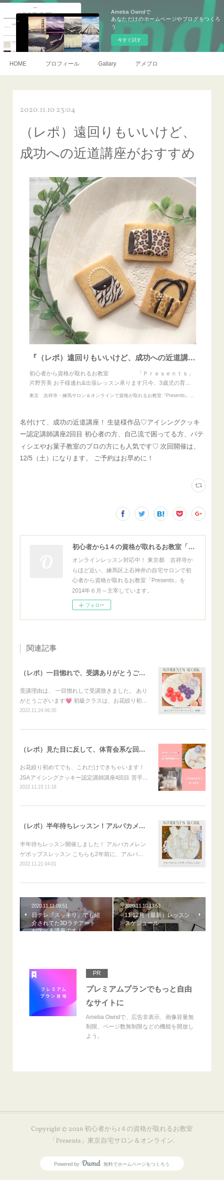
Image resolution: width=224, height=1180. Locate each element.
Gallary (107, 63)
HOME (17, 63)
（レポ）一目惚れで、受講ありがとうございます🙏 (96, 673)
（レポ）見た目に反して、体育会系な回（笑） (89, 749)
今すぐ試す (129, 39)
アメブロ (146, 63)
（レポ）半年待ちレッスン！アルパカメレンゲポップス (102, 826)
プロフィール (62, 63)
